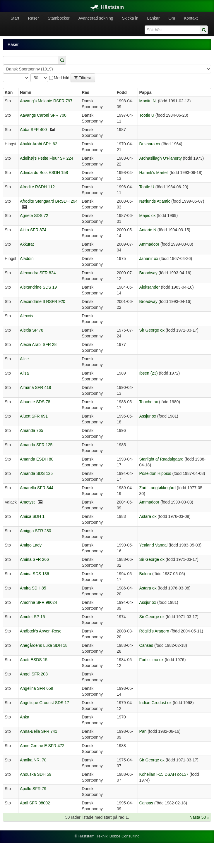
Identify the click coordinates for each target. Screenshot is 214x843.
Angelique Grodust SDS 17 (44, 702)
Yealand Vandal (153, 545)
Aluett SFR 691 (34, 416)
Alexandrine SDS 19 (38, 287)
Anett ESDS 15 (33, 659)
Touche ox (148, 401)
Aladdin (27, 258)
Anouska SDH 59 (35, 774)
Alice (24, 358)
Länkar (153, 18)
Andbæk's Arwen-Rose (40, 631)
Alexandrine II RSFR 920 (42, 301)
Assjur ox (147, 416)
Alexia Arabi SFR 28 (38, 344)
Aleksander (149, 287)
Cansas (146, 645)
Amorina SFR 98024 (38, 602)
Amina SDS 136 (34, 573)
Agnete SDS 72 (34, 215)
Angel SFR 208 (34, 674)
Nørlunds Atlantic (154, 201)
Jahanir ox (148, 258)
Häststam (107, 7)
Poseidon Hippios (155, 473)
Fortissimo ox (151, 659)
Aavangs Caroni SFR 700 (43, 115)
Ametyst (27, 502)
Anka (24, 717)
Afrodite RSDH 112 (37, 187)
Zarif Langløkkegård (157, 487)
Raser (33, 18)
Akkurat (27, 244)
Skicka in (130, 18)
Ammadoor (149, 244)
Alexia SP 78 (31, 330)
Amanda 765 (31, 430)
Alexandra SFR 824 (38, 272)
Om (171, 18)
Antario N (147, 229)
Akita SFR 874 (33, 229)
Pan (143, 731)
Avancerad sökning (95, 18)
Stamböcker (59, 18)
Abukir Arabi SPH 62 (38, 144)
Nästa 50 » (199, 817)
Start (15, 18)
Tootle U (146, 115)
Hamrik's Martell (154, 172)
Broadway (148, 272)
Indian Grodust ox (155, 702)
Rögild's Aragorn (154, 631)
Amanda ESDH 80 (36, 459)
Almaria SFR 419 (35, 387)
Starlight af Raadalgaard (161, 459)
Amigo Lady (31, 545)
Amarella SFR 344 (36, 487)
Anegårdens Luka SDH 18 (44, 645)
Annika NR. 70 (33, 760)
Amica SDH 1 (32, 516)
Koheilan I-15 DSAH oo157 (164, 774)
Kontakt (191, 18)
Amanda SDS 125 (36, 473)
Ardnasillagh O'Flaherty (160, 158)
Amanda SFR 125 (36, 444)
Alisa (24, 373)
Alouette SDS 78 (35, 401)
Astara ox (148, 516)
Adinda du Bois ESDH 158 (44, 172)
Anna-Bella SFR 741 (38, 731)
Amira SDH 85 (33, 588)
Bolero (145, 573)
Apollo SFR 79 (33, 788)
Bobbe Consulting (124, 836)
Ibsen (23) (148, 373)
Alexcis (26, 315)
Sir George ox (152, 330)
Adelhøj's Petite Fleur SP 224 (46, 158)
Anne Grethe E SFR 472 (42, 745)
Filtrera (82, 77)
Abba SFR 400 (33, 129)
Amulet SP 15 (32, 616)
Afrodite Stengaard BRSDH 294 (49, 201)
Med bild (59, 77)
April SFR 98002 (35, 803)
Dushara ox (149, 144)
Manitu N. (148, 101)
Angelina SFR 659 (36, 688)
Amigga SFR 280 (35, 530)
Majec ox (147, 215)
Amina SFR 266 (34, 559)
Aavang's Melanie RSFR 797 (46, 101)
